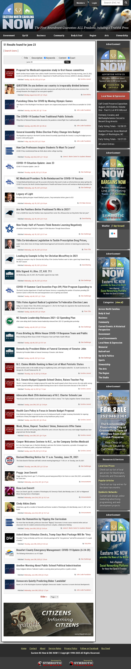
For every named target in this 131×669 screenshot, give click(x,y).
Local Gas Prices (107, 466)
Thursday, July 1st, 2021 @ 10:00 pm (35, 374)
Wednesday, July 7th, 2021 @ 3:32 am (35, 250)
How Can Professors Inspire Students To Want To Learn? (45, 147)
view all (119, 302)
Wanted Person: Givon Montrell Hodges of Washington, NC (113, 133)
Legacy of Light (24, 193)
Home (23, 648)
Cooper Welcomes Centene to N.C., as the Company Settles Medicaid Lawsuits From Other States (52, 443)
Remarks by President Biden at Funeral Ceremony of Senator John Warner (51, 350)
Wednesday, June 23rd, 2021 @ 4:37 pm (36, 482)
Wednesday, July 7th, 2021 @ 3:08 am (35, 265)
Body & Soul (76, 35)
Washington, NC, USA (113, 239)
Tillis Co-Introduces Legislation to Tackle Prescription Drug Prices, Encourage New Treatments (51, 242)
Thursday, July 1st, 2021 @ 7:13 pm (35, 389)
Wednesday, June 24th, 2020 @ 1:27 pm (36, 590)
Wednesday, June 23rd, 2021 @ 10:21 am (36, 497)
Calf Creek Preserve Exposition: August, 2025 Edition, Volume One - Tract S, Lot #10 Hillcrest (113, 106)
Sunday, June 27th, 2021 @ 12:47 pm (35, 451)
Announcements (86, 482)
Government (9, 35)
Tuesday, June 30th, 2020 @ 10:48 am (35, 528)
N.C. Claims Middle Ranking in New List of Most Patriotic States (50, 364)
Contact (33, 648)
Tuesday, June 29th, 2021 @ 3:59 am (35, 420)
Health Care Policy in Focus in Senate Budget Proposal (45, 410)
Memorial (103, 347)
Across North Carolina (109, 309)
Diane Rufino (87, 95)
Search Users (11, 50)
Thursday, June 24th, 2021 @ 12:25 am (36, 466)
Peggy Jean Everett (26, 472)
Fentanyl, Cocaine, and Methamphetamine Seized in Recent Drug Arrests (112, 118)
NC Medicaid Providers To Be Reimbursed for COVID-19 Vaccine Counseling (49, 180)
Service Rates (54, 648)
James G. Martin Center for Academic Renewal (77, 156)
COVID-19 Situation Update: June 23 (35, 163)
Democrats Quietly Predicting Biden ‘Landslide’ (41, 581)
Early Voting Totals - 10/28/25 (112, 126)
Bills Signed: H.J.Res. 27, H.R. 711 (34, 271)
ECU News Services (85, 203)
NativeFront (104, 351)
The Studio (104, 377)
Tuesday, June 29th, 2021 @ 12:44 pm (35, 405)
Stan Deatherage (86, 172)
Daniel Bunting (86, 218)
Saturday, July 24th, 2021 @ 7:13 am (35, 110)
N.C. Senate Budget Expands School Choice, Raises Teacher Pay (50, 379)
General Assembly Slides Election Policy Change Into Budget (48, 132)
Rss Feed (105, 648)
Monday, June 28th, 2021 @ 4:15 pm (35, 436)
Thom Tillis (87, 249)
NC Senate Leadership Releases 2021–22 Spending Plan (45, 317)
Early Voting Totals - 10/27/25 (112, 139)
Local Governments (108, 338)
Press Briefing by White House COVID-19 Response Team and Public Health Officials (52, 335)
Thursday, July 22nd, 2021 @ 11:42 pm (36, 157)
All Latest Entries (106, 144)
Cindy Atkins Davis (26, 503)
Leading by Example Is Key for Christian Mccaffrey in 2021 (47, 255)
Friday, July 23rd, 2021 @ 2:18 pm (34, 141)
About (42, 648)
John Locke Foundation (84, 110)
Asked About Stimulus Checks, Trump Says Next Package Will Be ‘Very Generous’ (53, 536)
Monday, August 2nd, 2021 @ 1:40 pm (35, 95)
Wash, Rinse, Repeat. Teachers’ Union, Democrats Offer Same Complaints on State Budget (48, 428)
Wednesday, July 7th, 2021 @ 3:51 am (35, 234)
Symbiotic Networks (108, 492)
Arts (107, 35)
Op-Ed (25, 35)
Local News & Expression (110, 342)
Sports (102, 360)
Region (93, 35)
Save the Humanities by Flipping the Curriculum (41, 519)
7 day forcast (118, 226)
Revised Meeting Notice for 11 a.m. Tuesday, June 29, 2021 (47, 457)
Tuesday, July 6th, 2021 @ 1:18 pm (34, 296)
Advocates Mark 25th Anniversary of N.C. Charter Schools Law (49, 395)
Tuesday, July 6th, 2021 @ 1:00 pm (34, 312)
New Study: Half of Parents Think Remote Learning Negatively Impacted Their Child (49, 226)
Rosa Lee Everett (25, 488)
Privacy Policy (70, 648)
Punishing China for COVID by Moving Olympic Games (44, 101)
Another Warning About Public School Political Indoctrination (48, 565)
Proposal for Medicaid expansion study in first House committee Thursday (50, 72)
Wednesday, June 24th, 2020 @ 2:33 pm (36, 575)
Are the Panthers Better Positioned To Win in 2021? (43, 209)
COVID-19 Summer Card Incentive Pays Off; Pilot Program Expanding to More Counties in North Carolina (54, 288)
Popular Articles (106, 480)
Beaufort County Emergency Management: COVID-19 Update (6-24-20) (53, 550)
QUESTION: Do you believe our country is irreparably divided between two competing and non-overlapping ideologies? (52, 87)
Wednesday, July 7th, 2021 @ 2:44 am (35, 281)
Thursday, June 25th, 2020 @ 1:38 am (35, 559)
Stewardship (122, 35)
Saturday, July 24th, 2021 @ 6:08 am (35, 126)
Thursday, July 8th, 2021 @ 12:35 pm (35, 172)
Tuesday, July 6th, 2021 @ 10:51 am (35, 343)
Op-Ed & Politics (106, 355)
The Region (104, 373)
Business (41, 35)
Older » (43, 596)
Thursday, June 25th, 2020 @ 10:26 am (36, 544)
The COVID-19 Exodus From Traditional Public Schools (44, 116)
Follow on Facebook (89, 648)
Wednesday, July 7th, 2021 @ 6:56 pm (35, 203)
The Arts (103, 368)
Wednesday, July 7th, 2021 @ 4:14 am (35, 219)
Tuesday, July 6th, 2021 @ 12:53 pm (35, 327)
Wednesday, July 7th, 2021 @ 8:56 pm (35, 188)
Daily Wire (88, 544)
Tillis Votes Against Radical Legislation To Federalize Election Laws (52, 302)
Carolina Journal (85, 79)
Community (59, 35)
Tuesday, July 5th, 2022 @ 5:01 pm (34, 79)
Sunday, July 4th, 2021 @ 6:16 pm (34, 358)
